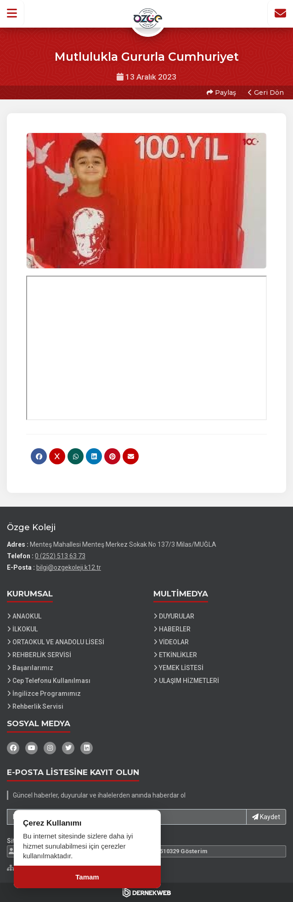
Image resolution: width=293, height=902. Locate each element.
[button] (12, 13)
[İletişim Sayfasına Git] (280, 13)
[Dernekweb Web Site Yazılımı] (146, 892)
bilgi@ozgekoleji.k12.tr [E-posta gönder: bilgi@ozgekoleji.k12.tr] (68, 567)
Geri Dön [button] (266, 92)
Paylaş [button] (221, 92)
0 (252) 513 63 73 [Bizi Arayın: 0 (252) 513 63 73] (60, 556)
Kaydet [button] (266, 817)
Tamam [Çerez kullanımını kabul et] (87, 877)
